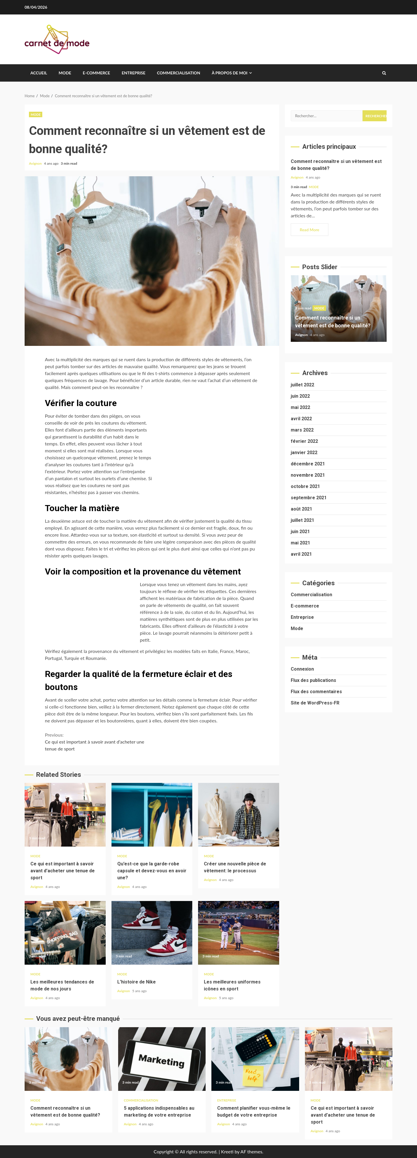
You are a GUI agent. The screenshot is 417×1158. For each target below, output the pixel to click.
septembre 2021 (309, 497)
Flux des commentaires (316, 691)
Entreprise (133, 72)
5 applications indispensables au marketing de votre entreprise (162, 1059)
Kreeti (227, 1151)
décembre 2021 (308, 464)
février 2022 (304, 441)
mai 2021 (300, 543)
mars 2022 (302, 430)
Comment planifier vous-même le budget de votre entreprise (255, 1059)
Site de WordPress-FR (315, 703)
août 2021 (301, 509)
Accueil (38, 72)
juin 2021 (300, 531)
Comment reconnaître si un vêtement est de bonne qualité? (68, 1059)
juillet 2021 (302, 520)
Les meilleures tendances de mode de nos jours (65, 933)
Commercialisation (178, 72)
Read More (309, 229)
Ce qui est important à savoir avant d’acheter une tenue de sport (98, 741)
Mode (65, 72)
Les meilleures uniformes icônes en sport (238, 933)
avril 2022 (301, 418)
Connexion (302, 669)
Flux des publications (313, 680)
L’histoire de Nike (152, 933)
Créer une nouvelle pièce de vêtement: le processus (238, 815)
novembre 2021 (308, 475)
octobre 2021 (305, 486)
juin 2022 (300, 396)
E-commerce (96, 72)
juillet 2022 (302, 385)
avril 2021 (301, 554)
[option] (339, 311)
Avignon (36, 163)
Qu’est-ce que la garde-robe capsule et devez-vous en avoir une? (152, 815)
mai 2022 (300, 407)
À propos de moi (229, 72)
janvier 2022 (304, 452)
